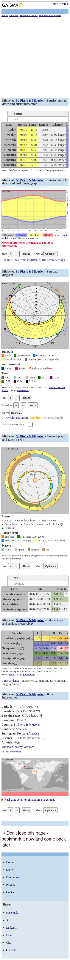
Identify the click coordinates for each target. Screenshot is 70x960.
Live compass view (13, 424)
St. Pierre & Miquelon (30, 100)
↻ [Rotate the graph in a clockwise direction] (16, 405)
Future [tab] (18, 113)
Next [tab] (17, 578)
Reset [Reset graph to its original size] (26, 253)
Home (54, 3)
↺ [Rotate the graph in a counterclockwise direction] (23, 405)
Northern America (28, 733)
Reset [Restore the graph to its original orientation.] (32, 405)
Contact (10, 892)
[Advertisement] (35, 58)
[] (61, 524)
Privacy (10, 884)
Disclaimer (12, 877)
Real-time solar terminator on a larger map (29, 799)
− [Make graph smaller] (17, 253)
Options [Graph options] (50, 253)
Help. (11, 674)
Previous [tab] (19, 583)
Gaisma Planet (10, 680)
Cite (8, 942)
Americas (21, 729)
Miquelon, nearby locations (17, 747)
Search (64, 3)
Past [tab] (16, 119)
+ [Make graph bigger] (10, 253)
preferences (59, 170)
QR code (11, 950)
